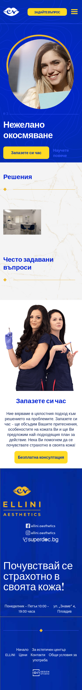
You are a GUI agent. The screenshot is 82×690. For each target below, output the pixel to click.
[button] (74, 11)
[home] (14, 11)
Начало (22, 649)
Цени (23, 654)
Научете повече (61, 153)
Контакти (38, 654)
